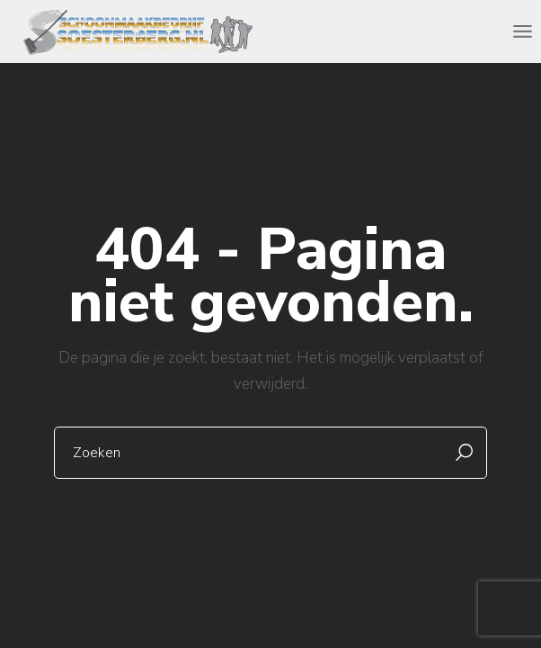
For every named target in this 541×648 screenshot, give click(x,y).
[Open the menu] (522, 31)
